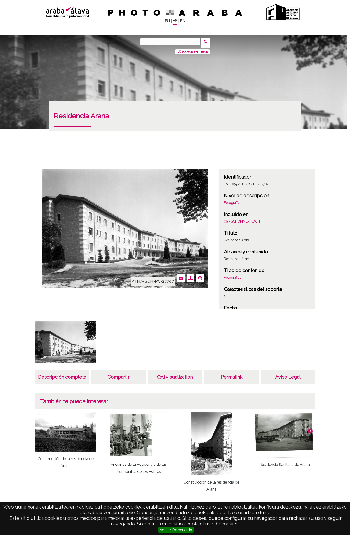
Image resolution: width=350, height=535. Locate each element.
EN (182, 21)
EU (167, 21)
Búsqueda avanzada (192, 49)
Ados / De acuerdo (176, 530)
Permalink (231, 374)
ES (175, 20)
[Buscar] (171, 41)
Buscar (207, 41)
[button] (310, 428)
